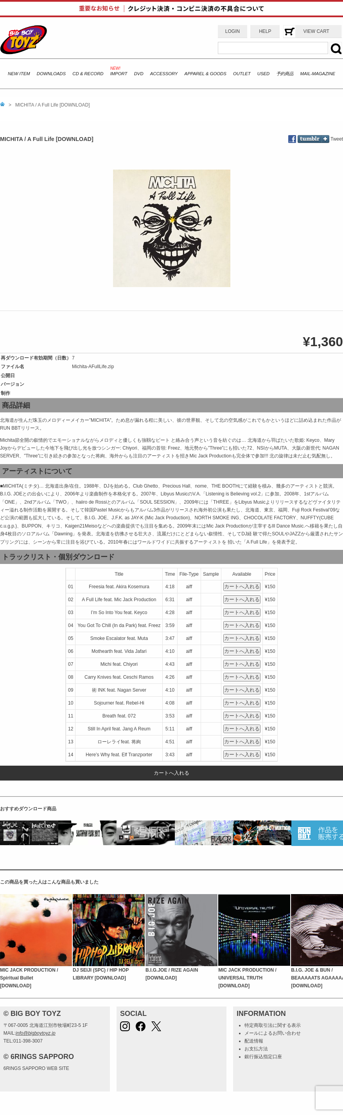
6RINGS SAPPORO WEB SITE (36, 1068)
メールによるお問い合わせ (272, 1033)
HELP (265, 31)
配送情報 (253, 1041)
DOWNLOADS (51, 73)
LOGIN (232, 31)
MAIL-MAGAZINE (317, 73)
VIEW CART (316, 31)
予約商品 (284, 73)
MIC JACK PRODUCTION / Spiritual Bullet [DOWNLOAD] (29, 978)
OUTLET (242, 73)
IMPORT (119, 73)
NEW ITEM (19, 73)
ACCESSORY (164, 73)
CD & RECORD (87, 73)
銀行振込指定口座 (263, 1056)
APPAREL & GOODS (205, 73)
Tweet (336, 139)
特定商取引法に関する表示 (272, 1025)
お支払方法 (256, 1049)
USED (263, 73)
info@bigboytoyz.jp (36, 1033)
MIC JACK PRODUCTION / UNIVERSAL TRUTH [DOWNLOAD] (247, 978)
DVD (139, 73)
